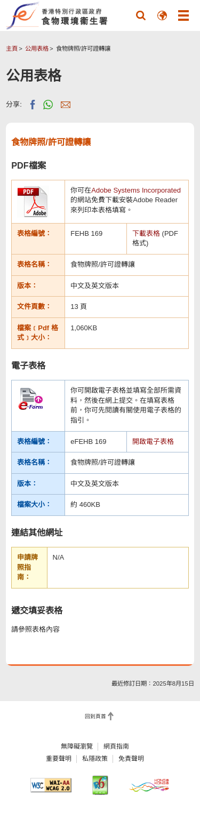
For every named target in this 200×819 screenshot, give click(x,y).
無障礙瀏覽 (77, 746)
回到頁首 (95, 716)
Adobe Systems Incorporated (136, 190)
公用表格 (37, 48)
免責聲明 (131, 758)
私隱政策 (95, 758)
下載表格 (146, 233)
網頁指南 (116, 746)
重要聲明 (58, 758)
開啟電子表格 (153, 442)
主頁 (12, 48)
